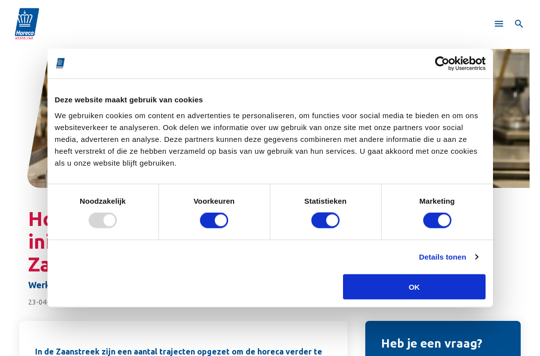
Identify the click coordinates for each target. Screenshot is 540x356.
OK (414, 286)
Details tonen (442, 257)
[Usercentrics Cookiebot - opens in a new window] (442, 63)
